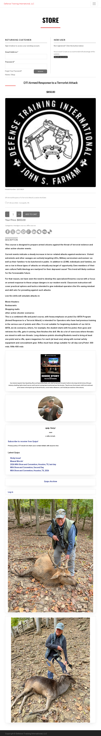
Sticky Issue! (15, 458)
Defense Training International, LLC (31, 734)
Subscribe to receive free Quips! (23, 441)
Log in (10, 492)
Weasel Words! (16, 461)
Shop (13, 75)
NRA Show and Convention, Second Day (27, 467)
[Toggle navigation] (94, 3)
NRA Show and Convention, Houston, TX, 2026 (29, 471)
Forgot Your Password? (13, 71)
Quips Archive (50, 481)
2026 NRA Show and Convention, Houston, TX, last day (33, 464)
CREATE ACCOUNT (61, 57)
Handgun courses (20, 225)
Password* (10, 62)
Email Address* (11, 52)
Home (7, 75)
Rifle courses (31, 225)
